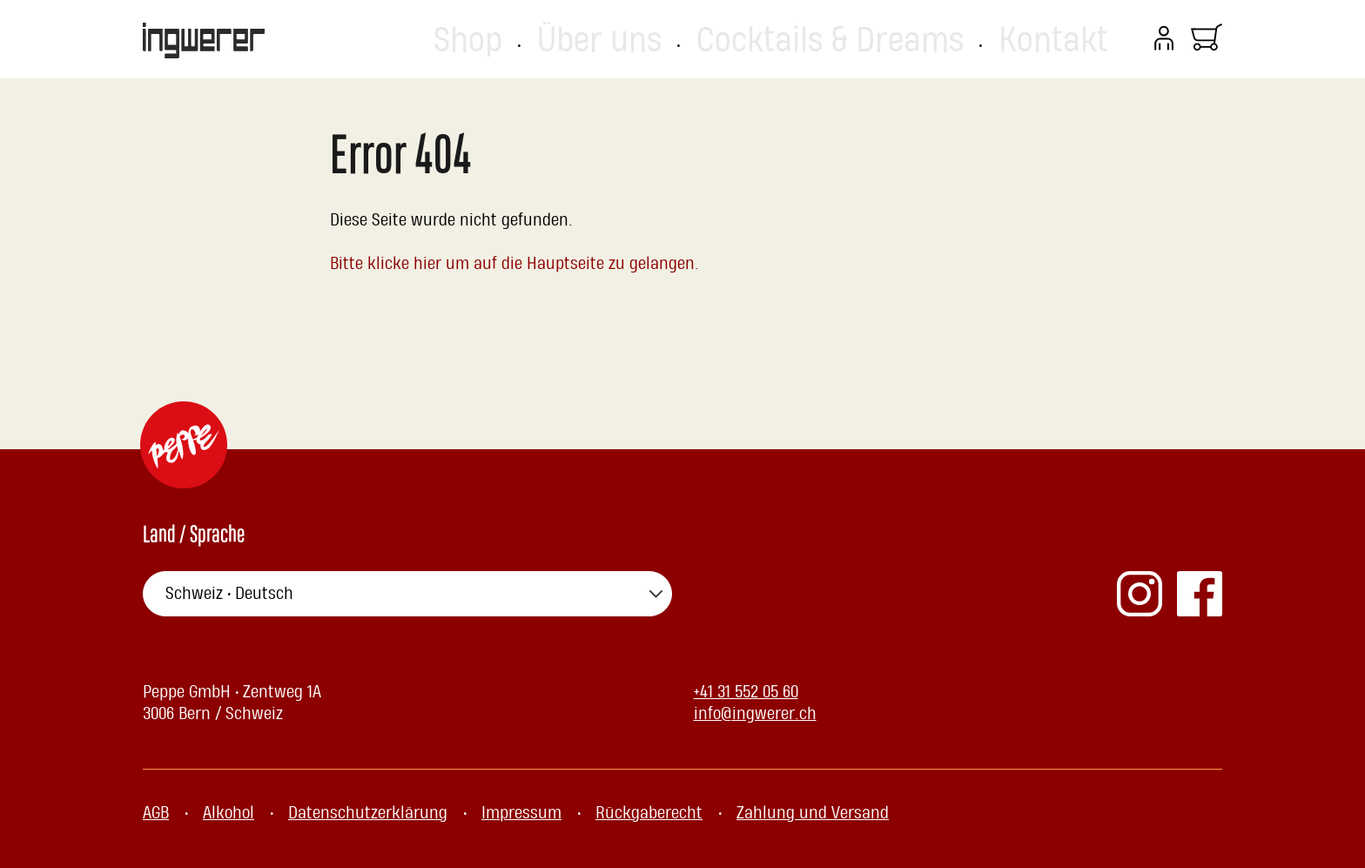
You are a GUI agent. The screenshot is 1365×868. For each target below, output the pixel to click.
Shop (719, 39)
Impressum (521, 813)
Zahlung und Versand (812, 813)
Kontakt (1079, 39)
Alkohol (228, 813)
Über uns (805, 39)
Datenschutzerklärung (367, 813)
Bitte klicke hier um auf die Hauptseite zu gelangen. (515, 263)
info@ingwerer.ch (755, 713)
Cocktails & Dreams (945, 39)
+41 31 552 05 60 (746, 692)
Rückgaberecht (649, 813)
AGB (156, 813)
